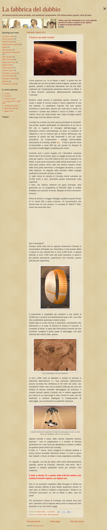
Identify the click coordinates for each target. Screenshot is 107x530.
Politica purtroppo (7, 41)
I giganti (4, 47)
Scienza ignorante (53, 514)
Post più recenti (33, 521)
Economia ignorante (8, 76)
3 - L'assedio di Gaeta (9, 99)
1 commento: (51, 512)
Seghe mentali (6, 65)
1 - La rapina (6, 93)
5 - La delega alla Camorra (10, 106)
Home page (55, 521)
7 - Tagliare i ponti (7, 111)
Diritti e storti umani (8, 59)
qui (58, 142)
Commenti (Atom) (38, 525)
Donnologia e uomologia (9, 73)
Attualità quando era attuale (10, 44)
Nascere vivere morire (9, 62)
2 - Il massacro (6, 96)
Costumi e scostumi (8, 70)
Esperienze (5, 81)
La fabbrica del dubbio (31, 9)
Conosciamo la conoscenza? (11, 52)
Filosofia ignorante (7, 68)
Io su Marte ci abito (41, 514)
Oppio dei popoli (7, 57)
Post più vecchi (77, 521)
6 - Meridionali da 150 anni (10, 108)
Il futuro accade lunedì (41, 37)
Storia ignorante (7, 50)
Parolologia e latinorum (9, 78)
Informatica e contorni (8, 84)
